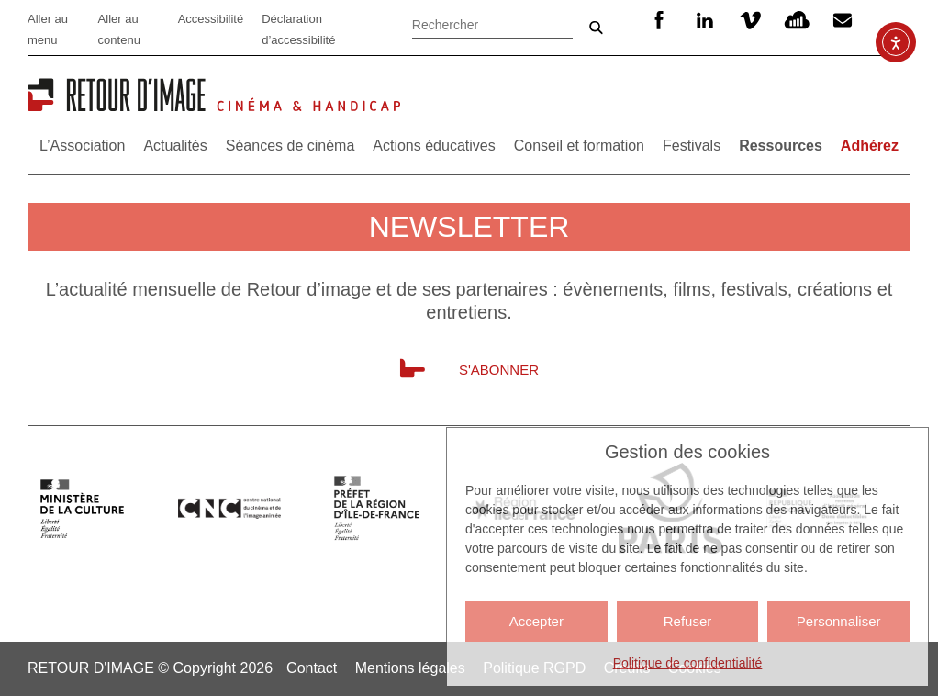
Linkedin (705, 20)
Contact (311, 668)
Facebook (659, 20)
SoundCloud (796, 20)
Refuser (688, 621)
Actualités (175, 145)
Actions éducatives (434, 145)
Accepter (536, 621)
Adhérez (870, 145)
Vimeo (751, 20)
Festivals (691, 145)
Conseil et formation (579, 145)
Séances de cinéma (290, 145)
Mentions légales (410, 668)
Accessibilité (211, 19)
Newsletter (845, 20)
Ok (595, 27)
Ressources (780, 145)
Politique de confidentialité (688, 663)
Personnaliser (839, 621)
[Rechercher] (492, 22)
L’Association (82, 145)
